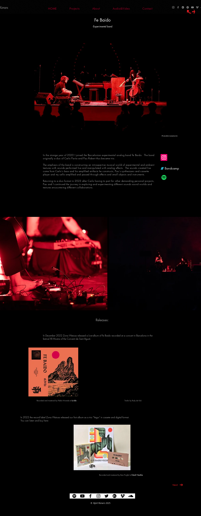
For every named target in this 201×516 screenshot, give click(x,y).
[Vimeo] (197, 7)
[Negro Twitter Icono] (106, 496)
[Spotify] (187, 7)
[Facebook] (178, 7)
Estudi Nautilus (137, 475)
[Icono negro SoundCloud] (130, 496)
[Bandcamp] (182, 7)
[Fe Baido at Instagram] (164, 157)
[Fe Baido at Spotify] (164, 177)
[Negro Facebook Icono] (90, 496)
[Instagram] (173, 7)
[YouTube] (192, 7)
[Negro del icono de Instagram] (98, 496)
